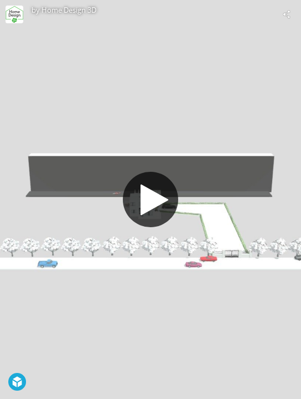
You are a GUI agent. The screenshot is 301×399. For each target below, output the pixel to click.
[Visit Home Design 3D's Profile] (14, 14)
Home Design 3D (68, 10)
